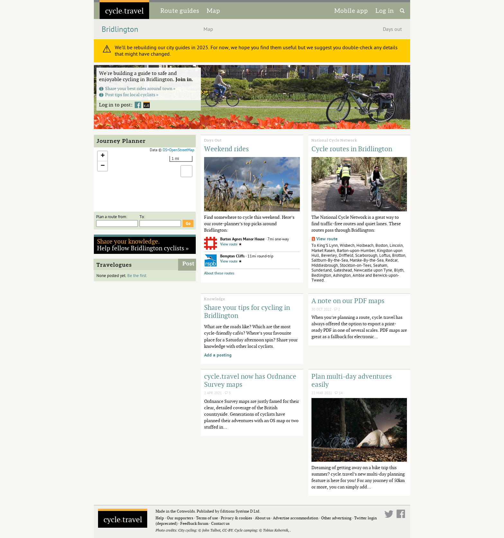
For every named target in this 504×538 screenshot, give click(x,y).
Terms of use (207, 517)
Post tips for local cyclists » (128, 94)
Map (213, 10)
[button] (102, 156)
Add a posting (218, 355)
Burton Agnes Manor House (242, 239)
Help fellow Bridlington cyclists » (143, 244)
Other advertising (336, 517)
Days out (392, 29)
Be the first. (137, 275)
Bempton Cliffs (232, 256)
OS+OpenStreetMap (178, 150)
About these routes (219, 273)
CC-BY (227, 530)
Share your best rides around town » (137, 88)
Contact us (220, 523)
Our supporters (180, 517)
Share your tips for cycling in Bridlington (247, 311)
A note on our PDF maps (347, 300)
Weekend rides (226, 148)
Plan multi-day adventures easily (351, 380)
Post (188, 263)
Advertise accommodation (295, 517)
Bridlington (120, 29)
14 (339, 393)
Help (160, 517)
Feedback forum (194, 523)
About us (262, 517)
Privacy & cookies (236, 517)
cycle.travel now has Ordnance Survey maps (250, 380)
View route (229, 244)
